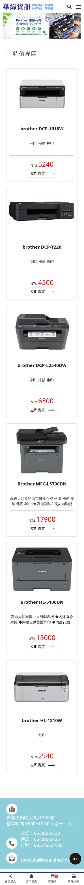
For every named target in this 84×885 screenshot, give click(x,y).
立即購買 (37, 173)
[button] (69, 7)
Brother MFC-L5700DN (42, 484)
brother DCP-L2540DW (41, 365)
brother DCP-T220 (42, 247)
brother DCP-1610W (42, 129)
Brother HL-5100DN (42, 602)
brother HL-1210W (42, 720)
